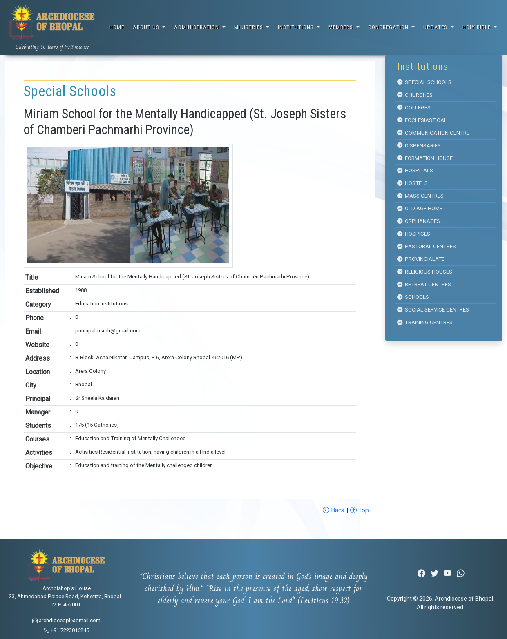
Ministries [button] (249, 27)
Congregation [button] (389, 27)
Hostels (412, 183)
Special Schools (424, 82)
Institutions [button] (296, 27)
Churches (415, 95)
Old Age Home (419, 208)
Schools (413, 297)
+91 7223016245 (66, 630)
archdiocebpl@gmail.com (66, 620)
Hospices (413, 234)
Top (359, 510)
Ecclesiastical (422, 120)
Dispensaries (419, 145)
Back (334, 510)
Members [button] (341, 27)
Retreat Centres (424, 284)
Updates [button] (436, 27)
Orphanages (418, 221)
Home (116, 27)
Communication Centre (433, 133)
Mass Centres (420, 196)
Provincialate (420, 259)
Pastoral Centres (426, 246)
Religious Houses (424, 272)
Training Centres (425, 322)
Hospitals (415, 170)
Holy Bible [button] (477, 27)
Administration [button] (197, 27)
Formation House (425, 158)
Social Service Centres (433, 310)
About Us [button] (147, 27)
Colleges (414, 108)
